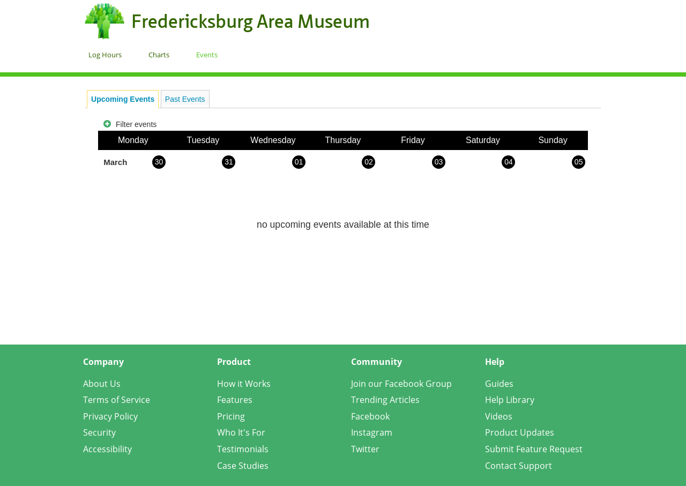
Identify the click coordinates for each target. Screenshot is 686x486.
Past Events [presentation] (185, 99)
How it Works (244, 384)
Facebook (370, 416)
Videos (498, 416)
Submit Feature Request (534, 449)
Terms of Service (116, 400)
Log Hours (105, 54)
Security (99, 432)
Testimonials (243, 449)
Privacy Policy (110, 416)
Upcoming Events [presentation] (122, 99)
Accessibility (107, 449)
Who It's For (241, 432)
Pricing (231, 416)
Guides (499, 384)
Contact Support (518, 466)
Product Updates (519, 432)
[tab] (123, 99)
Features (234, 400)
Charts (158, 54)
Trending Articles (385, 400)
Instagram (371, 432)
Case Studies (243, 466)
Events (207, 54)
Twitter (365, 449)
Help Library (509, 400)
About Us (102, 384)
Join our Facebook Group (401, 384)
